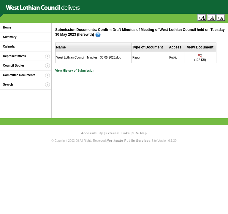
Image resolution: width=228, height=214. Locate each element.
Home (7, 27)
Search (8, 84)
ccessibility (92, 133)
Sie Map (139, 133)
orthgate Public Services (129, 140)
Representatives (14, 56)
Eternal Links (117, 133)
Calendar (9, 46)
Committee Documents (19, 75)
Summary (10, 37)
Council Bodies (14, 65)
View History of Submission (74, 70)
